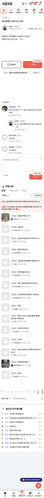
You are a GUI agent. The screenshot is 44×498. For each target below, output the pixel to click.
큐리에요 (11, 147)
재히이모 (15, 219)
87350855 (17, 253)
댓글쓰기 (36, 177)
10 (34, 392)
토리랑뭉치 (12, 107)
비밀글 (5, 175)
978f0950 (17, 230)
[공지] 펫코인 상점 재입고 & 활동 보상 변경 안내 (20, 201)
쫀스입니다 (16, 331)
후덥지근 (13, 426)
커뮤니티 (5, 18)
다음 (38, 392)
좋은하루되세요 (15, 431)
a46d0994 (17, 298)
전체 (3, 190)
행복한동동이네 (17, 365)
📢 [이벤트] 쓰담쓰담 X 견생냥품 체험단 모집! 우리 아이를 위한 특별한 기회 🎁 (21, 208)
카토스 (15, 242)
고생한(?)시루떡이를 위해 (19, 447)
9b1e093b (12, 135)
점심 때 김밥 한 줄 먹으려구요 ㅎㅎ (22, 435)
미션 (24, 190)
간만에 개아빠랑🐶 (17, 414)
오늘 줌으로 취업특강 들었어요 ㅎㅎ (23, 418)
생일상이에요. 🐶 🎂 (18, 439)
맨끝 (42, 392)
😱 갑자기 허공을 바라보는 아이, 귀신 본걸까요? (24, 443)
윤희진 (11, 26)
